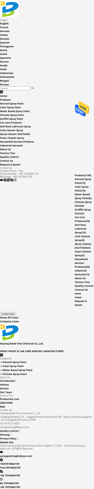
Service (4, 388)
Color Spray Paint (10, 107)
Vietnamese (7, 76)
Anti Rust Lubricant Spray (15, 126)
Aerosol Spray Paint (12, 103)
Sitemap (5, 434)
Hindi (3, 69)
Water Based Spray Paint (15, 111)
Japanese (5, 57)
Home (3, 96)
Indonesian (6, 73)
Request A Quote (10, 164)
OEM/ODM (6, 402)
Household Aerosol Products (17, 141)
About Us (5, 149)
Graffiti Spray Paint (11, 118)
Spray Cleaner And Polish (15, 134)
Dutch (3, 50)
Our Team (6, 392)
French (4, 27)
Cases (78, 297)
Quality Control (9, 157)
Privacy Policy (8, 438)
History (4, 384)
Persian (4, 84)
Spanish (5, 42)
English (4, 23)
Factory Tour (7, 153)
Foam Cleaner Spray (12, 137)
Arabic (4, 65)
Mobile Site (6, 442)
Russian (4, 38)
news (78, 293)
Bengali (4, 80)
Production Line (9, 399)
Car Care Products (11, 122)
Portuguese (7, 46)
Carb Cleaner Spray (11, 130)
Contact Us (6, 160)
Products (5, 99)
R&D (2, 406)
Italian (4, 35)
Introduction (7, 380)
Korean (4, 61)
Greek (3, 54)
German (5, 31)
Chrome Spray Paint (12, 115)
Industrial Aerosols (11, 145)
